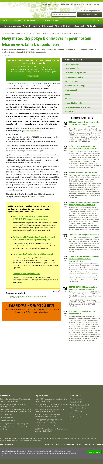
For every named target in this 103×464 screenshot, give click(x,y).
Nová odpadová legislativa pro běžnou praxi (33, 254)
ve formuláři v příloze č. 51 (33, 131)
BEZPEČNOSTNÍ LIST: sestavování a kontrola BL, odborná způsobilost (83, 288)
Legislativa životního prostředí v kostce (84, 234)
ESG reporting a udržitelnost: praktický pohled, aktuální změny (84, 123)
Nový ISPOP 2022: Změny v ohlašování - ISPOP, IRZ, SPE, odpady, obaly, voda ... (30, 217)
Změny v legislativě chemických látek (83, 172)
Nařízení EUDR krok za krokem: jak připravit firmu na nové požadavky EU (83, 147)
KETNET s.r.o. (31, 438)
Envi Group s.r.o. (11, 438)
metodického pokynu (18, 83)
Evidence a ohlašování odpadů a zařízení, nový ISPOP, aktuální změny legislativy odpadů (34, 238)
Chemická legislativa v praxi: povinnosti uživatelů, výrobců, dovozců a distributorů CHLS (84, 258)
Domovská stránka (8, 33)
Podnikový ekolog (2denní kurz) (27, 273)
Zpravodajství (20, 33)
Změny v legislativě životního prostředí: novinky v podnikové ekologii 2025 (84, 203)
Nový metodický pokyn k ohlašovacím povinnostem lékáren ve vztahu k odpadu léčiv (53, 33)
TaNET (48, 438)
